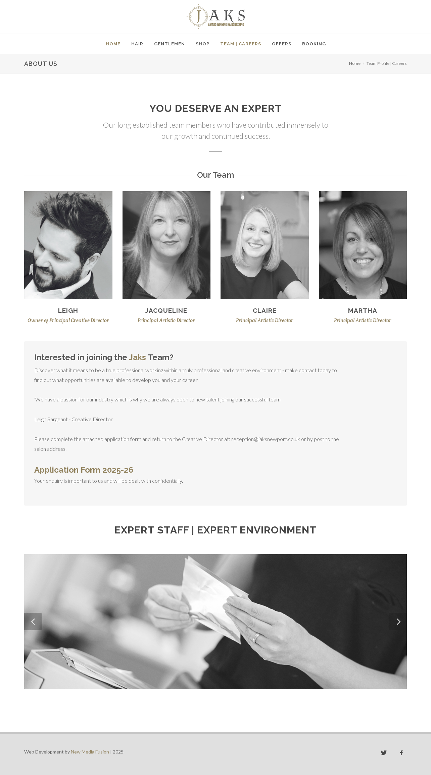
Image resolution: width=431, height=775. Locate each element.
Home (355, 63)
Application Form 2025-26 (83, 470)
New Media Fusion (90, 752)
